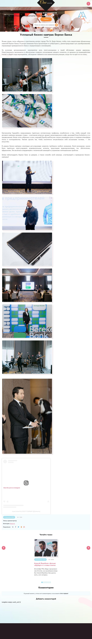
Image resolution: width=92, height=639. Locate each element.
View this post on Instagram (11, 488)
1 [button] (42, 582)
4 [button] (48, 582)
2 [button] (44, 582)
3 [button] (46, 582)
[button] (3, 548)
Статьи (5, 16)
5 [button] (50, 582)
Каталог (11, 16)
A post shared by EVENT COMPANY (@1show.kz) (26, 511)
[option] (46, 557)
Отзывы (39, 16)
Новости (12, 523)
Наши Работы (21, 16)
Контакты (31, 16)
